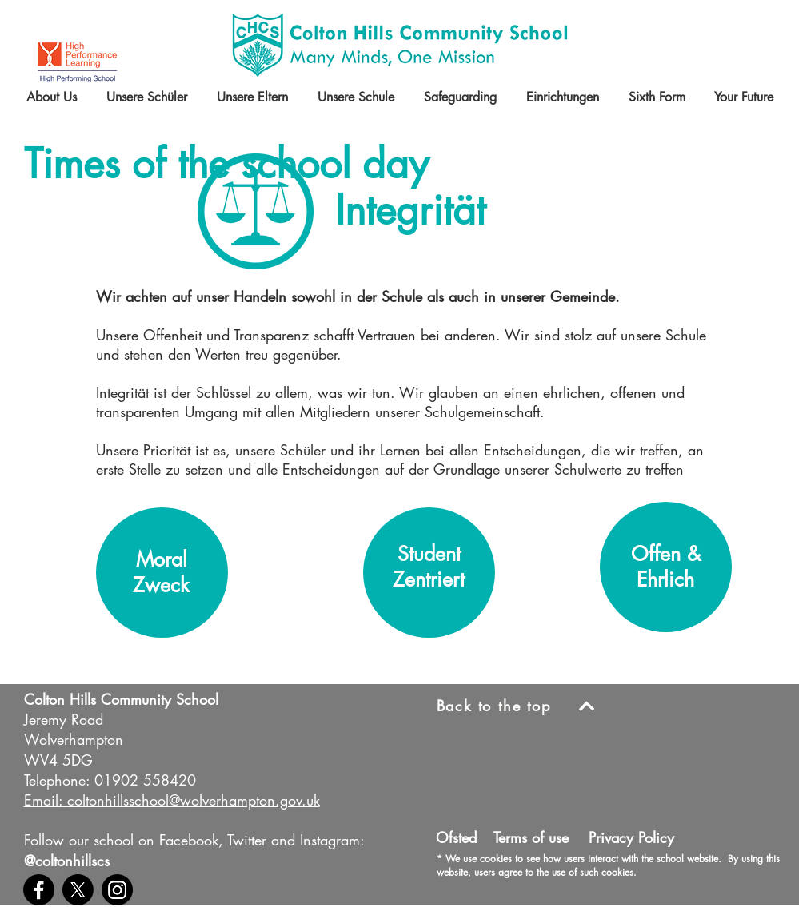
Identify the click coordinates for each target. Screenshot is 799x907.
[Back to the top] (522, 706)
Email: (43, 800)
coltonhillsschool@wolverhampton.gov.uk (193, 800)
